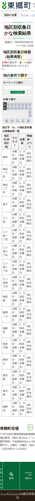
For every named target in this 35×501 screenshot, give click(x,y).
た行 (15, 106)
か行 (8, 106)
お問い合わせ (1, 478)
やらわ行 (30, 110)
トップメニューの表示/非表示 (17, 495)
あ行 (5, 106)
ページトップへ (30, 427)
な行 (19, 106)
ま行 (26, 106)
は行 (23, 106)
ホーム (25, 15)
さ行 (12, 106)
